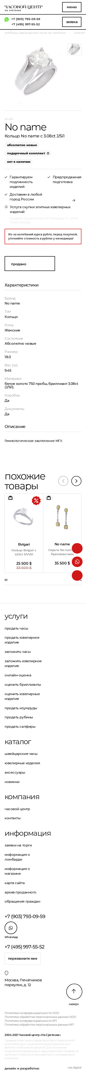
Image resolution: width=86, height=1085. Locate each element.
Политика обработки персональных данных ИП (39, 1024)
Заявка (72, 22)
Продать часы (16, 628)
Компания (22, 796)
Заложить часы (18, 651)
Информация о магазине (17, 871)
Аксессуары (15, 772)
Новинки (12, 782)
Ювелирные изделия (22, 763)
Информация (24, 833)
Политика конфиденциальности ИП (31, 1020)
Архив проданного (20, 892)
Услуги (16, 616)
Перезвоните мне (22, 958)
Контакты (12, 818)
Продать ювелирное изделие (22, 639)
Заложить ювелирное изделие (23, 663)
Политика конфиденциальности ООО (32, 1012)
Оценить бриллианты (23, 684)
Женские (12, 330)
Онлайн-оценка (18, 675)
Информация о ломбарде (17, 857)
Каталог (18, 741)
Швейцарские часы (21, 753)
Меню (72, 7)
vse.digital (74, 1067)
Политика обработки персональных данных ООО (40, 1016)
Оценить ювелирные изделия (22, 696)
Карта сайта (15, 883)
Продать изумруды (21, 708)
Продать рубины (19, 717)
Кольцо (11, 317)
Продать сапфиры (20, 726)
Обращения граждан (22, 901)
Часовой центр (17, 809)
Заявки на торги (18, 845)
